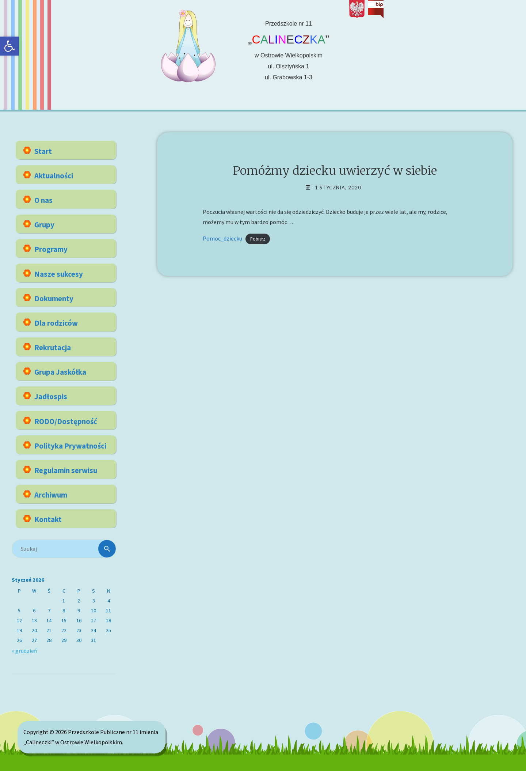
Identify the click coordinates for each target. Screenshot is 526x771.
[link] (9, 46)
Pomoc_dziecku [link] (222, 238)
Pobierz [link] (257, 239)
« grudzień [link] (24, 650)
